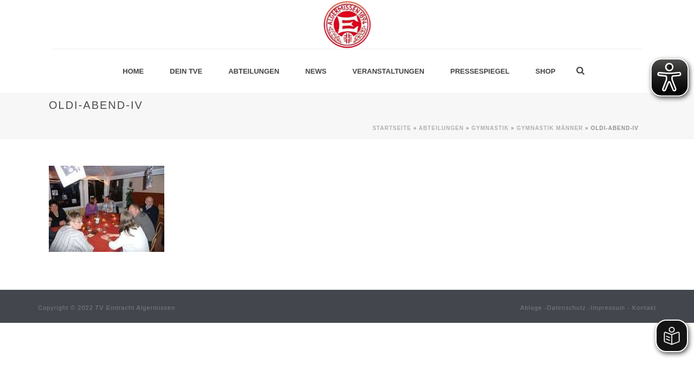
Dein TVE (186, 71)
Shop (546, 71)
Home (133, 71)
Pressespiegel (480, 71)
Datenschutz (566, 307)
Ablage (531, 307)
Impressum (608, 307)
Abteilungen (253, 71)
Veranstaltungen (388, 71)
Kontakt (644, 307)
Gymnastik (490, 128)
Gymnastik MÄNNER (550, 128)
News (315, 71)
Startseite (391, 128)
